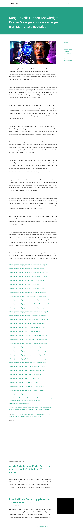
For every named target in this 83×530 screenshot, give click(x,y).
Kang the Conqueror (68, 53)
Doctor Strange (67, 51)
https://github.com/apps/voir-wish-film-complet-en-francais (28, 339)
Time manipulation (68, 60)
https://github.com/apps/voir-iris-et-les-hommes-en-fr (26, 386)
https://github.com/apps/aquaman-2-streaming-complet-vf (27, 292)
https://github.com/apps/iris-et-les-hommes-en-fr (25, 394)
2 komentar (17, 521)
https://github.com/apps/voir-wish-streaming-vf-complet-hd (28, 335)
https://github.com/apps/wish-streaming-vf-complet (25, 331)
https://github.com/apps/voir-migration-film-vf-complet (27, 323)
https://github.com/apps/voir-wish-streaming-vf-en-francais (28, 343)
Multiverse (66, 58)
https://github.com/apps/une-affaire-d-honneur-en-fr (26, 284)
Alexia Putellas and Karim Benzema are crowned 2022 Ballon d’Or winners (30, 469)
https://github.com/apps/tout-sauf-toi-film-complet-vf (26, 370)
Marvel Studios (67, 55)
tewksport (13, 4)
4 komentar (17, 491)
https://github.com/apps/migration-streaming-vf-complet (27, 315)
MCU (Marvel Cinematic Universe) (71, 56)
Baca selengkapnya (47, 491)
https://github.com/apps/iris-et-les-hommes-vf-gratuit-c (27, 390)
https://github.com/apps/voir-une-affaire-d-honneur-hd (26, 280)
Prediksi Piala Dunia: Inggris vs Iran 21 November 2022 (29, 501)
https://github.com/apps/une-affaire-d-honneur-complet (27, 288)
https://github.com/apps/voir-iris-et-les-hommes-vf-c (26, 382)
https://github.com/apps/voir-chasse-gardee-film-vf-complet (28, 351)
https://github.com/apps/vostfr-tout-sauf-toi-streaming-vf (27, 362)
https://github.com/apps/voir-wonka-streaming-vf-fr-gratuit (28, 308)
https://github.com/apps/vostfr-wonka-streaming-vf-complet (28, 312)
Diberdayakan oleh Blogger (41, 526)
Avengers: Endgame (68, 49)
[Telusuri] (67, 3)
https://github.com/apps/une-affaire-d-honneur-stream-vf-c (28, 276)
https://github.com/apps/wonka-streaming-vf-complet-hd (27, 296)
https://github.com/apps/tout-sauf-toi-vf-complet (25, 374)
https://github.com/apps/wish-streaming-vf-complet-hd (27, 327)
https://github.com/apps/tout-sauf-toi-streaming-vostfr (26, 366)
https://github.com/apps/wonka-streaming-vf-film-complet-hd (29, 304)
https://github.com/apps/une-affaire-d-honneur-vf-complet (28, 264)
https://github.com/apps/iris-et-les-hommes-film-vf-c (26, 378)
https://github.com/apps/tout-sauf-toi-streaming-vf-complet (28, 359)
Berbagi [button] (66, 42)
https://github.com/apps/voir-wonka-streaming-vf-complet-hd (29, 300)
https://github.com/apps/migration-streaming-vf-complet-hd (28, 319)
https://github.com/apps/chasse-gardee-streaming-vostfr (27, 355)
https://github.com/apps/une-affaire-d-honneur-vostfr (26, 268)
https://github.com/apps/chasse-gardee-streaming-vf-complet (29, 347)
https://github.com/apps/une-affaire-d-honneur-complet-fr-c (28, 272)
